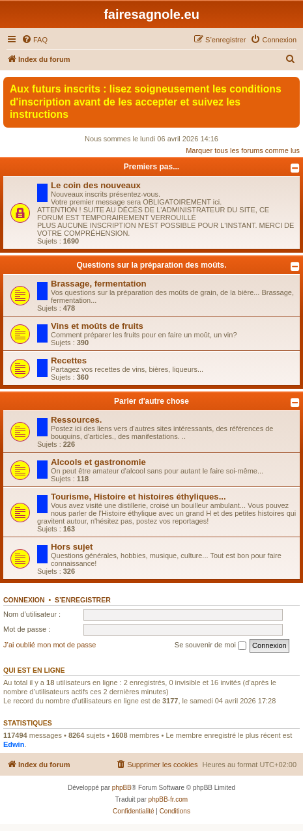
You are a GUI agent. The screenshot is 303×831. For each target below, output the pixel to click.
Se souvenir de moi (210, 645)
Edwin (13, 744)
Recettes (69, 360)
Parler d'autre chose (151, 401)
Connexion (24, 600)
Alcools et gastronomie (98, 462)
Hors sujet (72, 547)
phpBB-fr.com (168, 799)
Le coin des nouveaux (96, 185)
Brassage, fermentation (99, 284)
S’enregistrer (83, 600)
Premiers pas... (151, 166)
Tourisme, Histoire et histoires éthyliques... (138, 496)
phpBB (122, 787)
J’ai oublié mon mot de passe (49, 645)
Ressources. (76, 420)
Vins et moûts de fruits (97, 326)
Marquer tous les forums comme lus (243, 150)
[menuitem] (35, 40)
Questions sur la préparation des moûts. (151, 265)
